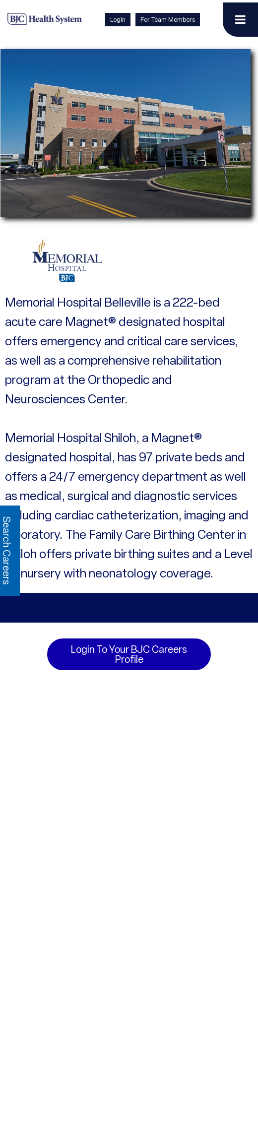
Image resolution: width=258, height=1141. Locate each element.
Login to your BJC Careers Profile (129, 654)
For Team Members (167, 19)
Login (118, 19)
